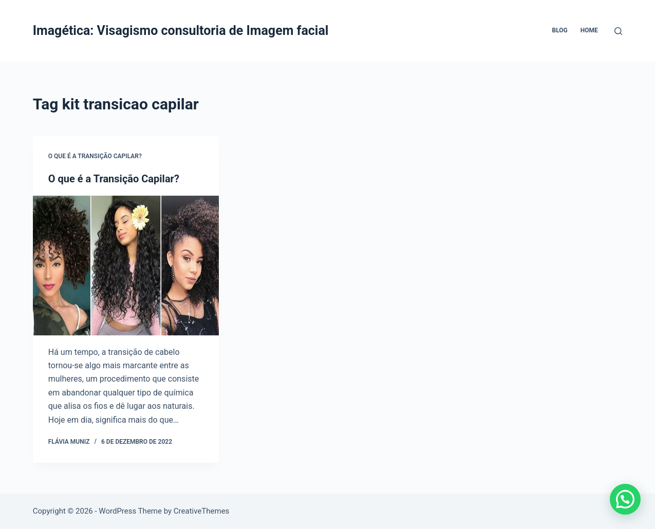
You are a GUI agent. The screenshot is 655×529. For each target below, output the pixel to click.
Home (589, 30)
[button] (625, 499)
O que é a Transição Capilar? (95, 156)
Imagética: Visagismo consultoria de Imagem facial (181, 30)
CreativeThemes (202, 511)
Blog (560, 30)
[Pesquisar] (618, 31)
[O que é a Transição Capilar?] (126, 265)
